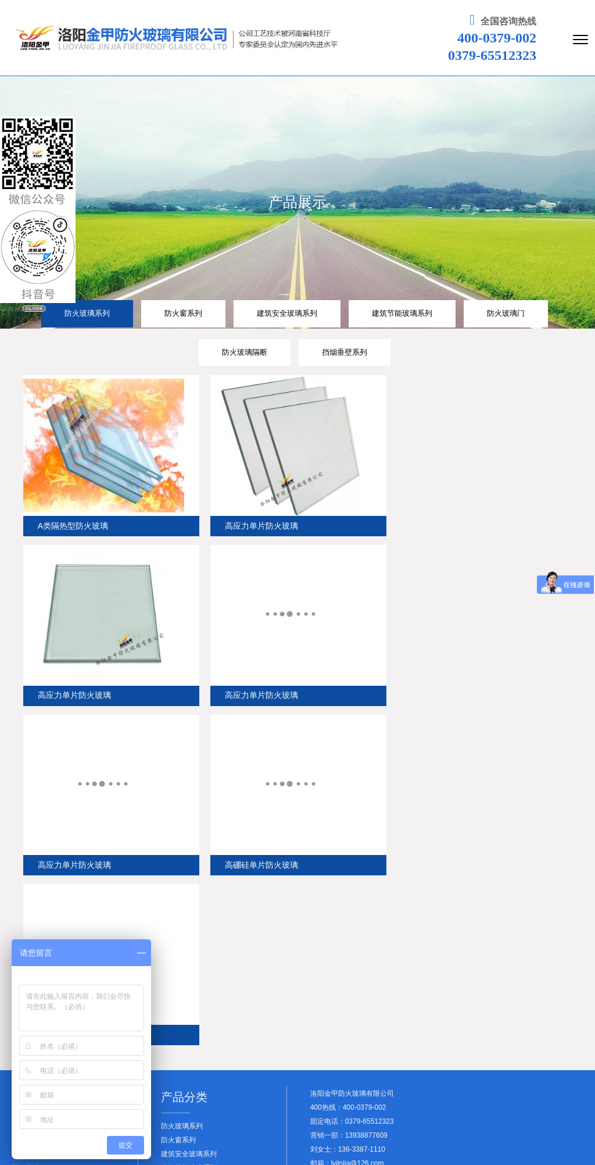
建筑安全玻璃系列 (287, 313)
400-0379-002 (495, 37)
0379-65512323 (490, 55)
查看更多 (175, 1093)
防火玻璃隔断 (244, 352)
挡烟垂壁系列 (344, 352)
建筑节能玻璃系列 (402, 313)
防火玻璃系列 (87, 313)
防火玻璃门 (506, 313)
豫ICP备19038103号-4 (219, 1134)
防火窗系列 (183, 313)
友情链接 (498, 1143)
